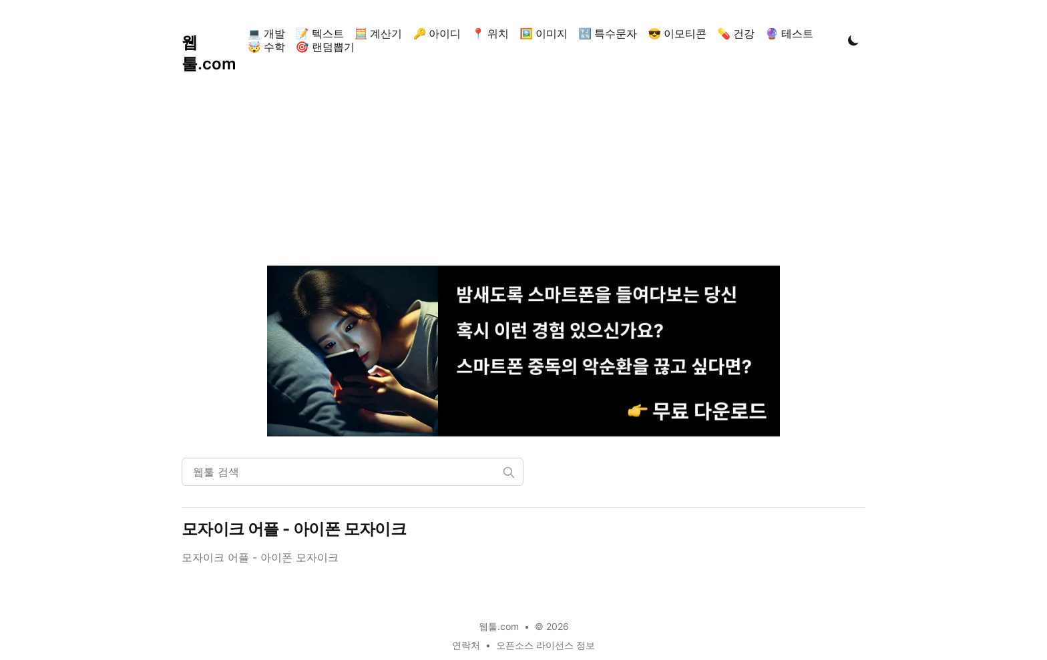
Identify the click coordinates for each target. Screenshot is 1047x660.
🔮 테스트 (789, 33)
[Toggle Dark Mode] (853, 40)
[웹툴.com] (212, 40)
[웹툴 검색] (353, 472)
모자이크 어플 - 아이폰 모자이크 (294, 529)
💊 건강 (736, 33)
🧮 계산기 (379, 33)
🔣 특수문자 (607, 33)
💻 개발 (266, 33)
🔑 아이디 (437, 33)
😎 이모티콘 (677, 33)
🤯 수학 (266, 46)
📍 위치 (490, 33)
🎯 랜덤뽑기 (325, 46)
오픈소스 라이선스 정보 (545, 645)
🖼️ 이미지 (543, 33)
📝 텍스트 (320, 33)
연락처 (466, 645)
